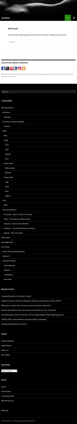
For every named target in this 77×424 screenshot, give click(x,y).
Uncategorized (7, 242)
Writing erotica (7, 108)
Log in (3, 387)
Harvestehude (9, 265)
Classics (7, 126)
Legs (7, 182)
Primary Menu (74, 18)
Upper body (8, 163)
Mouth (8, 154)
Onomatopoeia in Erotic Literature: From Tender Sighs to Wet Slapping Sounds (32, 315)
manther (5, 17)
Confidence (8, 275)
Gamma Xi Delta (9, 261)
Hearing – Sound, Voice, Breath (16, 224)
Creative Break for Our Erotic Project (16, 296)
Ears (7, 159)
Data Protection (7, 341)
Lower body (8, 177)
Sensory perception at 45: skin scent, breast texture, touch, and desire (28, 310)
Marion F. (6, 256)
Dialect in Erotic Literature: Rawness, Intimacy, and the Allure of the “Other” (31, 301)
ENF (5, 205)
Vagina (8, 196)
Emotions (6, 112)
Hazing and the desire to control (14, 324)
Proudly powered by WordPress (24, 421)
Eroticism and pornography (13, 121)
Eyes (7, 145)
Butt (7, 191)
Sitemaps (4, 410)
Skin (5, 135)
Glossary (7, 117)
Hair (7, 149)
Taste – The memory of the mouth (17, 219)
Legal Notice (6, 345)
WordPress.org (7, 401)
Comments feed (7, 396)
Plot (4, 200)
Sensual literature (10, 210)
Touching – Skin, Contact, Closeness (18, 214)
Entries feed (6, 391)
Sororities (8, 279)
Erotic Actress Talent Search (14, 251)
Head (6, 140)
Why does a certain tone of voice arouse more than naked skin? (26, 305)
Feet (7, 186)
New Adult (5, 237)
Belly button (10, 168)
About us (4, 350)
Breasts (8, 172)
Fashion (7, 270)
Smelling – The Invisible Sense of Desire (19, 228)
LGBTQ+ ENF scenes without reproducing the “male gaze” (23, 319)
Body (5, 131)
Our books (5, 247)
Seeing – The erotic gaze (13, 233)
